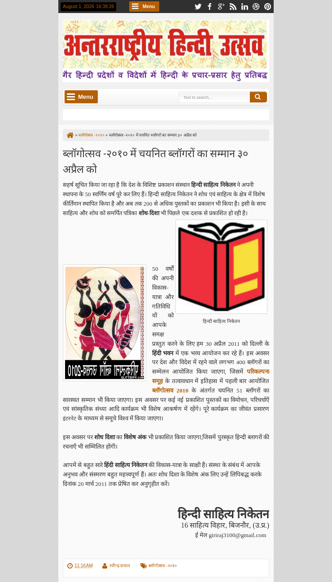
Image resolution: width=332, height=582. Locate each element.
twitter (198, 6)
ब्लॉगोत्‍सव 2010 (170, 390)
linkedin (244, 6)
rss (233, 6)
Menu (149, 6)
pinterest (268, 6)
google (221, 6)
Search (258, 97)
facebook (209, 6)
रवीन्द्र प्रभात (120, 565)
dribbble (256, 6)
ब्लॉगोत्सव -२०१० (163, 565)
